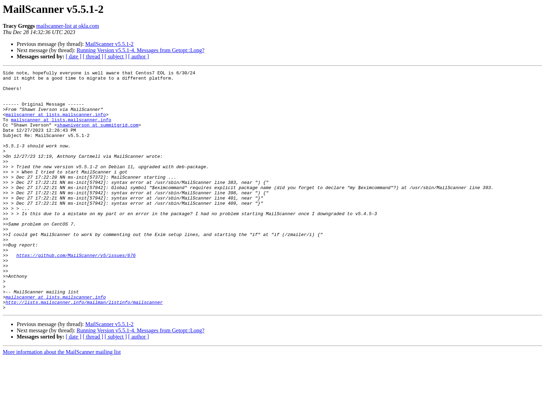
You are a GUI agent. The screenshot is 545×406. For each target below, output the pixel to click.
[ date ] (73, 56)
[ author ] (138, 56)
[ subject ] (116, 56)
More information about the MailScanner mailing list (62, 400)
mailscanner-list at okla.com (67, 26)
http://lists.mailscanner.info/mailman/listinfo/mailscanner (84, 349)
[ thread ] (93, 56)
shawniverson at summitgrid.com (97, 136)
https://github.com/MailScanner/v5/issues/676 (76, 293)
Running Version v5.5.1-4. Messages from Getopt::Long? (140, 50)
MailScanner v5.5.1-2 (109, 44)
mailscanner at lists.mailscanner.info (56, 124)
